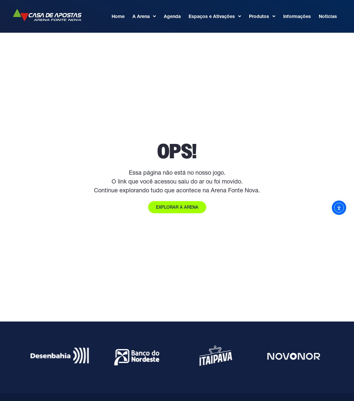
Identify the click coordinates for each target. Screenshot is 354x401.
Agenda (172, 16)
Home (118, 16)
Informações (297, 16)
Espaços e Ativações (215, 16)
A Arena (144, 16)
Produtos (262, 16)
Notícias (328, 16)
